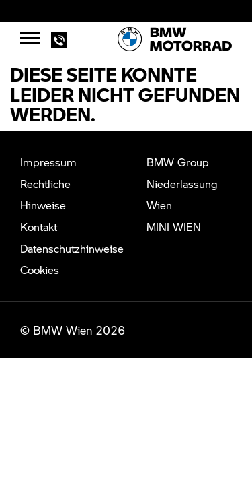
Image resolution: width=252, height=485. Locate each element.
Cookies (39, 270)
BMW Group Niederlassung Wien (182, 183)
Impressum (48, 162)
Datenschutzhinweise (72, 248)
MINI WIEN (173, 226)
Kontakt (38, 226)
